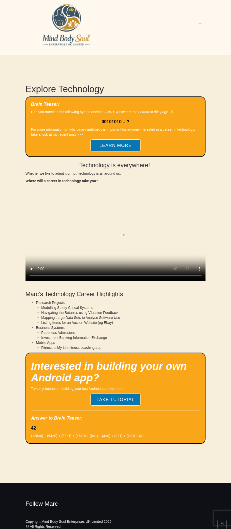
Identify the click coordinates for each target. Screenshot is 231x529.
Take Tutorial (115, 399)
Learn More (115, 145)
